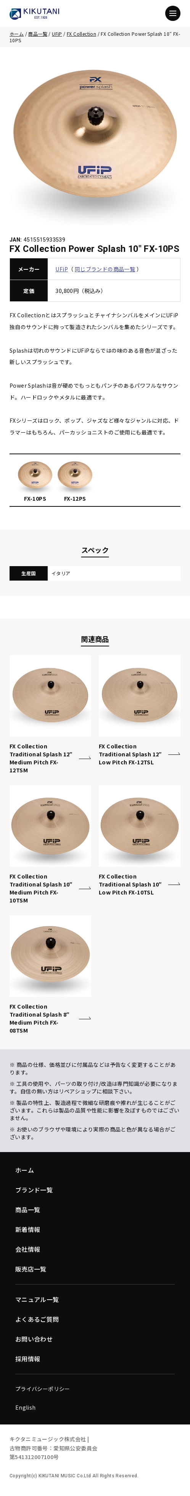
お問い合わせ (34, 1338)
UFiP (57, 33)
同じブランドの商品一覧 (105, 269)
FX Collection (81, 33)
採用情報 (27, 1358)
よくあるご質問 (37, 1319)
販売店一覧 (31, 1268)
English (25, 1407)
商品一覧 (37, 33)
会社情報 (27, 1249)
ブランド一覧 (34, 1189)
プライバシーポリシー (42, 1389)
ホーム (17, 33)
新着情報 (27, 1229)
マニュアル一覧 (37, 1299)
